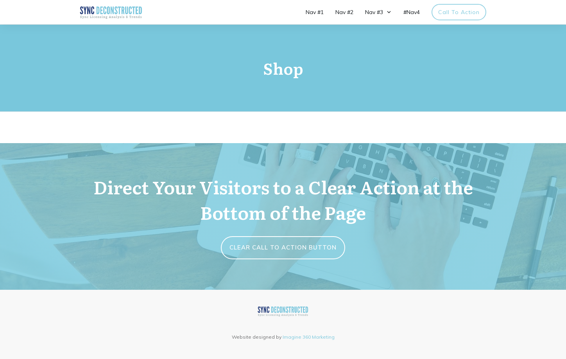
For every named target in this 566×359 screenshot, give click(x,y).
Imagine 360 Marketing (309, 337)
